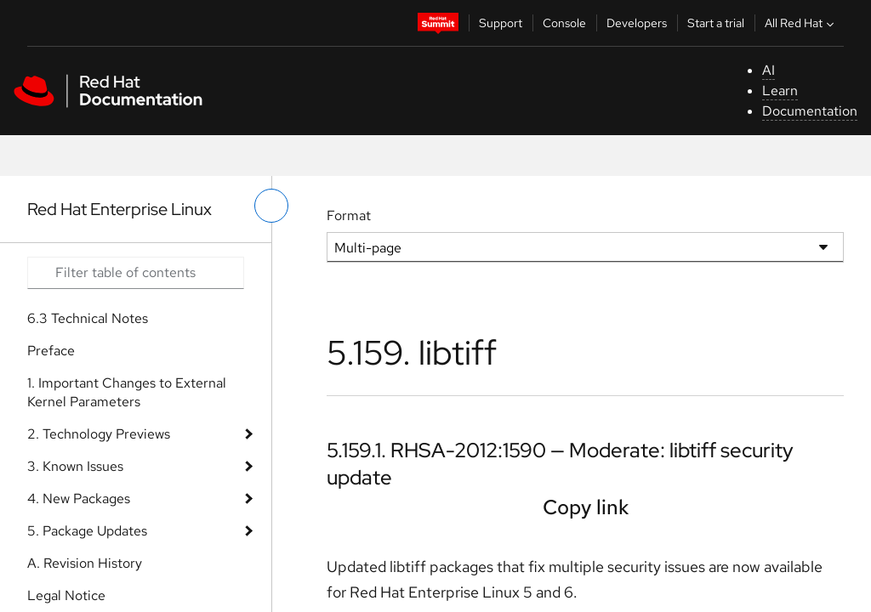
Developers (636, 23)
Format (349, 215)
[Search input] (135, 273)
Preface (51, 351)
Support (500, 23)
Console (564, 23)
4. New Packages (78, 498)
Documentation (809, 111)
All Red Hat (801, 23)
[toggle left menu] (271, 206)
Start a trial (715, 23)
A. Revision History (84, 563)
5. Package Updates (87, 531)
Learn (780, 90)
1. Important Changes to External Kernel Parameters (126, 392)
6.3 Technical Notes (87, 318)
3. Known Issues (75, 466)
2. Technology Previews (98, 434)
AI (768, 70)
